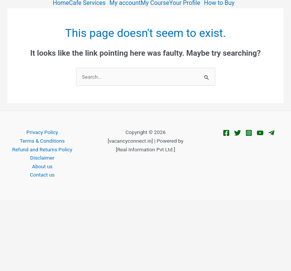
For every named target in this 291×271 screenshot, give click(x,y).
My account (125, 3)
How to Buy (219, 3)
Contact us (42, 175)
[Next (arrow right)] (32, 217)
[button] (89, 3)
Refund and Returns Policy (42, 149)
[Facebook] (226, 132)
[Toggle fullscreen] (32, 206)
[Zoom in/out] (10, 206)
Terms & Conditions (42, 141)
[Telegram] (271, 132)
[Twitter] (237, 132)
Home (61, 3)
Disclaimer (42, 158)
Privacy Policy (42, 132)
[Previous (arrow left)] (10, 217)
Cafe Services (87, 3)
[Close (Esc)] (77, 206)
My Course (155, 3)
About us (42, 166)
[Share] (55, 206)
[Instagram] (248, 132)
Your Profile (184, 3)
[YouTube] (260, 132)
